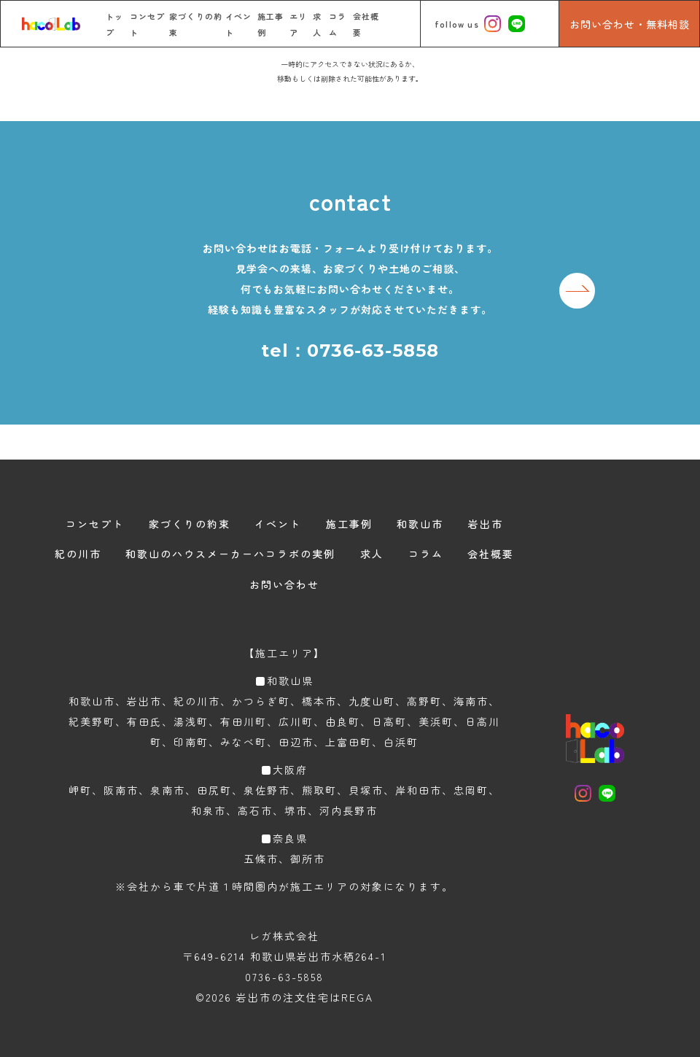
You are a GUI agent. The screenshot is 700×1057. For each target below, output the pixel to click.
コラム (425, 553)
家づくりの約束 (189, 523)
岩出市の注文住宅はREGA (304, 997)
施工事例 (349, 523)
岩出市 (485, 523)
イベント (277, 523)
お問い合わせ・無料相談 (629, 24)
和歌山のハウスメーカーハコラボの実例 (230, 553)
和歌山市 (420, 523)
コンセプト (95, 523)
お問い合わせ (284, 584)
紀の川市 (78, 553)
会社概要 (490, 553)
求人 (372, 553)
